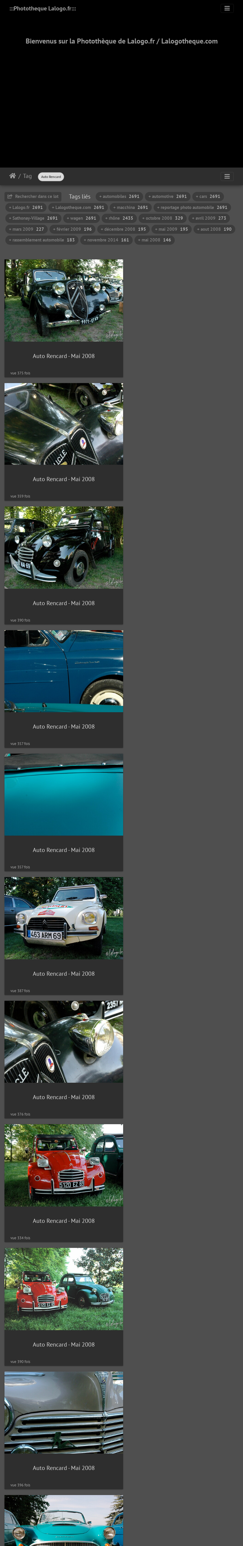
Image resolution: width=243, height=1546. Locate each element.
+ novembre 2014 (106, 240)
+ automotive (167, 196)
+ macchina (130, 207)
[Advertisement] (121, 99)
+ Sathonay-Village (33, 218)
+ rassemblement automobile (42, 240)
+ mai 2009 (171, 229)
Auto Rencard (51, 176)
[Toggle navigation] (227, 8)
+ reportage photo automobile (192, 207)
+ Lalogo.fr (26, 207)
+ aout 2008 (214, 229)
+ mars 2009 (26, 229)
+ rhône (119, 218)
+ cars (208, 196)
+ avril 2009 (209, 218)
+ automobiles (119, 196)
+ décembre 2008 (123, 229)
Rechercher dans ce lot (32, 196)
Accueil (12, 175)
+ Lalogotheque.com (78, 207)
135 (142, 1472)
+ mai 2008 (154, 240)
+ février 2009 (72, 229)
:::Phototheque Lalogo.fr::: (42, 8)
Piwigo (135, 1495)
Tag (27, 176)
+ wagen (81, 218)
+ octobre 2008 (162, 218)
